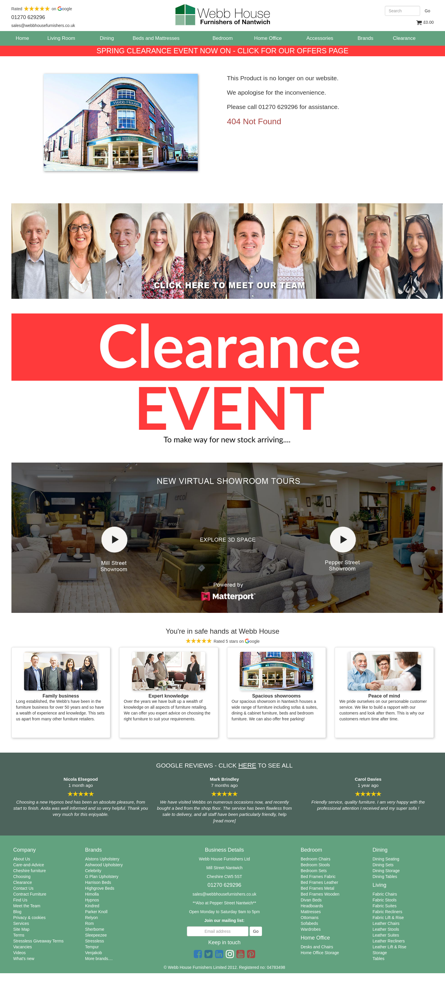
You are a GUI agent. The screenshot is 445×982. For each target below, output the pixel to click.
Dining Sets (383, 864)
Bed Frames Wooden (320, 894)
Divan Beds (311, 900)
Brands (365, 38)
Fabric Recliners (387, 911)
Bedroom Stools (315, 864)
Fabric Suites (385, 905)
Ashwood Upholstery (104, 864)
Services (21, 923)
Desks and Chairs (317, 947)
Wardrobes (311, 929)
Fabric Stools (385, 900)
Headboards (312, 905)
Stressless (94, 941)
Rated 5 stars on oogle (222, 641)
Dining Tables (385, 876)
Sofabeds (309, 923)
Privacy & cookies (29, 917)
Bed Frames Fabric (318, 876)
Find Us (20, 900)
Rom (89, 923)
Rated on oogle (41, 8)
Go (427, 10)
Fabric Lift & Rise (388, 917)
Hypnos (92, 900)
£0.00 (425, 22)
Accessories (319, 38)
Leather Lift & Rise (389, 947)
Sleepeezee (96, 935)
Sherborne (94, 929)
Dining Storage (386, 870)
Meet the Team (26, 905)
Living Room (61, 38)
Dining (107, 38)
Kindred (92, 905)
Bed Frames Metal (317, 888)
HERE (247, 765)
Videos (19, 952)
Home (24, 38)
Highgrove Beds (99, 888)
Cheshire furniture (29, 870)
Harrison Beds (98, 882)
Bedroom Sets (314, 870)
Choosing (22, 876)
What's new (23, 958)
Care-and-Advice (28, 864)
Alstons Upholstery (102, 859)
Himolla (92, 894)
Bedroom (222, 38)
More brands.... (99, 958)
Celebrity (93, 870)
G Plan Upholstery (102, 876)
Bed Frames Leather (319, 882)
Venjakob (93, 952)
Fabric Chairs (385, 894)
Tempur (92, 947)
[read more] (224, 820)
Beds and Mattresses (156, 38)
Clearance (22, 882)
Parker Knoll (96, 911)
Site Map (21, 929)
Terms (18, 935)
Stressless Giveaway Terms (38, 941)
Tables (378, 958)
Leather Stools (386, 929)
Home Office (268, 38)
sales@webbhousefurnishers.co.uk (224, 894)
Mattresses (311, 911)
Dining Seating (386, 859)
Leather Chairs (386, 923)
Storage (380, 952)
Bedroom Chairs (315, 859)
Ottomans (310, 917)
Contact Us (23, 888)
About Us (21, 859)
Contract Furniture (29, 894)
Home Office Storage (320, 952)
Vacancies (22, 947)
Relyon (91, 917)
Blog (17, 911)
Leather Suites (386, 935)
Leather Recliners (389, 941)
